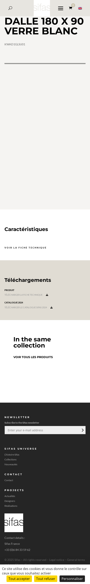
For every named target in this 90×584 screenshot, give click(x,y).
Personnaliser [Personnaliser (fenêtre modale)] (72, 578)
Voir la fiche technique (25, 247)
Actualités (9, 496)
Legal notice (56, 559)
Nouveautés (10, 464)
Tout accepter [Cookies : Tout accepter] (19, 578)
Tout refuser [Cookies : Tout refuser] (45, 578)
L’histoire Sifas (11, 454)
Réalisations (10, 505)
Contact (8, 480)
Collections (10, 459)
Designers (9, 501)
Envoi (82, 430)
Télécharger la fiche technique (26, 294)
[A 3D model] (45, 136)
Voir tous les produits (33, 357)
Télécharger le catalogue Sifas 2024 (28, 307)
